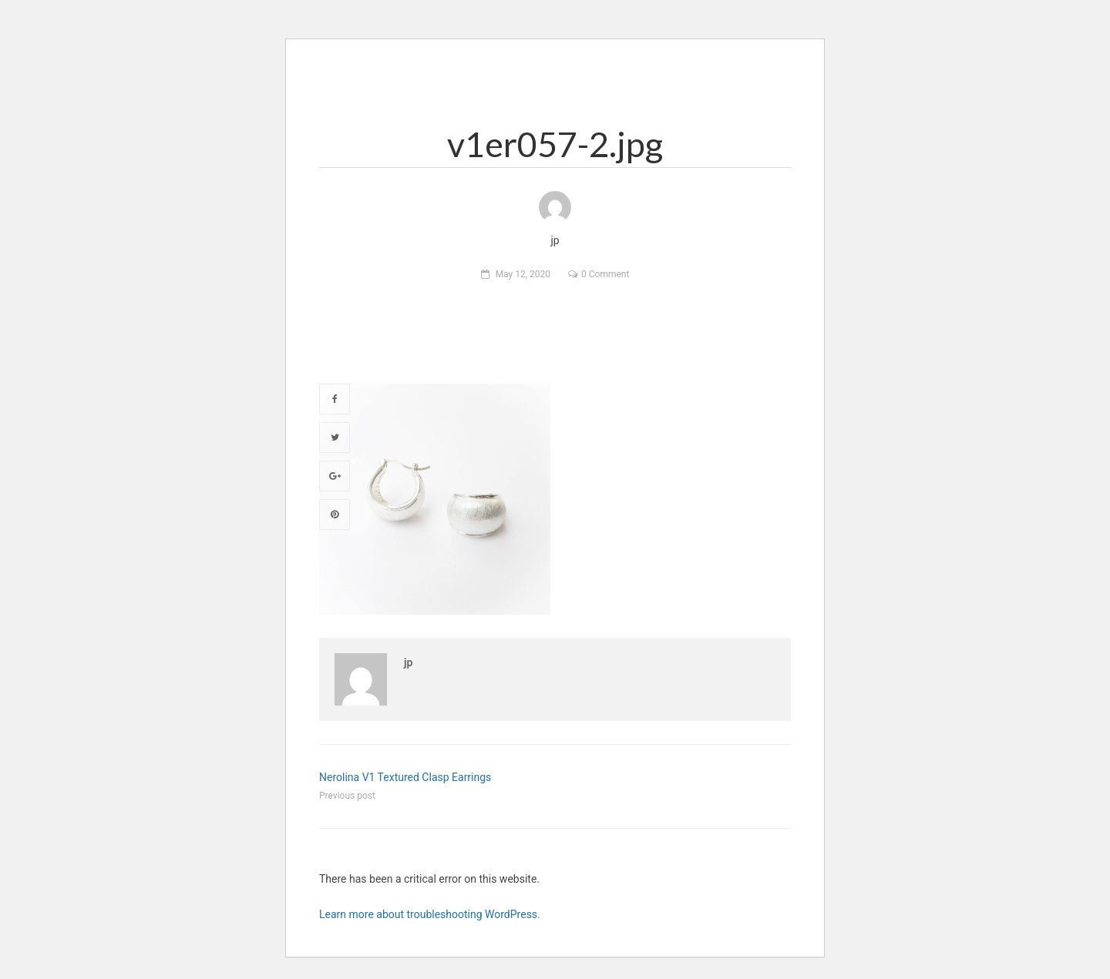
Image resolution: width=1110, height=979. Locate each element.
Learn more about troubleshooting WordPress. (429, 914)
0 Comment (605, 274)
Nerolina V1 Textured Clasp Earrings (405, 777)
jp (408, 662)
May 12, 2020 (523, 274)
